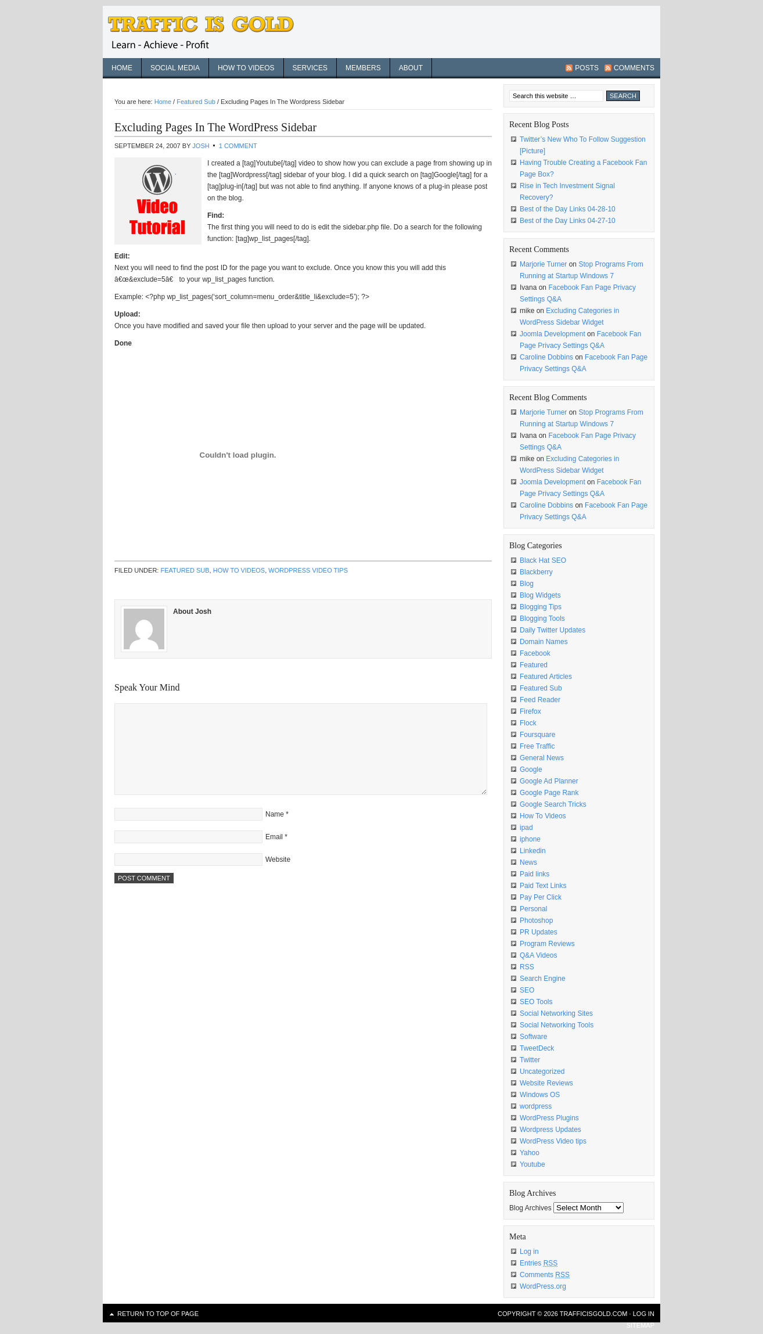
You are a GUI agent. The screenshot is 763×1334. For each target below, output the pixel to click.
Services (310, 68)
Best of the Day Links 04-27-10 (568, 221)
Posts (587, 68)
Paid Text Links (543, 886)
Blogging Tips (541, 607)
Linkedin (533, 851)
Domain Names (544, 642)
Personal (533, 909)
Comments (634, 68)
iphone (530, 839)
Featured (534, 665)
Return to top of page (158, 1313)
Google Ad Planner (549, 781)
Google (531, 769)
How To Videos (246, 68)
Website (277, 859)
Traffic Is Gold (207, 32)
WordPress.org (543, 1286)
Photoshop (536, 920)
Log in (529, 1251)
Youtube (532, 1164)
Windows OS (540, 1095)
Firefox (530, 711)
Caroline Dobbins (546, 357)
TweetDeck (537, 1048)
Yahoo (529, 1153)
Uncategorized (542, 1071)
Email (274, 837)
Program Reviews (547, 944)
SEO (527, 990)
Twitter (530, 1060)
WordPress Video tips (308, 570)
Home (121, 68)
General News (542, 758)
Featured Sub (184, 570)
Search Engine (543, 979)
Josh (200, 145)
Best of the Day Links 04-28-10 (568, 209)
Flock (528, 723)
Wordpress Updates (550, 1130)
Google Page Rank (549, 793)
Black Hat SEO (543, 560)
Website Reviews (546, 1083)
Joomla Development (552, 334)
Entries (538, 1263)
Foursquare (537, 735)
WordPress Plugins (549, 1118)
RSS (527, 967)
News (528, 862)
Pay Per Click (541, 897)
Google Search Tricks (553, 804)
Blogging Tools (542, 618)
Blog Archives (530, 1208)
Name (274, 814)
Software (533, 1037)
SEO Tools (536, 1002)
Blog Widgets (540, 595)
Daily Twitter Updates (552, 630)
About (411, 68)
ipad (526, 828)
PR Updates (538, 932)
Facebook (535, 653)
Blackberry (536, 572)
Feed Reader (540, 700)
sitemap (640, 1325)
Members (363, 68)
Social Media (175, 68)
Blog (527, 584)
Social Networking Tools (556, 1025)
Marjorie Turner (543, 264)
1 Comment (238, 145)
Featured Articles (546, 677)
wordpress (536, 1106)
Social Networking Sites (556, 1013)
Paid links (534, 874)
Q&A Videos (538, 955)
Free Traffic (537, 746)
